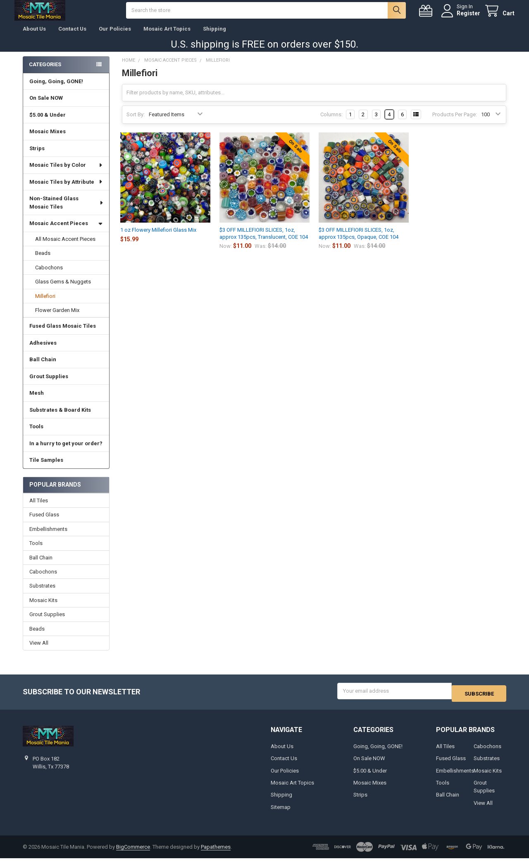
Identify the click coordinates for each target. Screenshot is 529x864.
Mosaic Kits (43, 608)
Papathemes (216, 853)
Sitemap (281, 813)
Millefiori (45, 304)
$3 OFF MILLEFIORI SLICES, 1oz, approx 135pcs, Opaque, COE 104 (358, 241)
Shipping (214, 37)
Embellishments (48, 537)
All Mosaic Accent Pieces (65, 247)
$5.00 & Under (47, 123)
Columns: (331, 123)
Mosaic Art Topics (167, 37)
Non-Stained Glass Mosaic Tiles (66, 211)
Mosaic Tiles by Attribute (66, 190)
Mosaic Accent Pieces (66, 231)
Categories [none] (45, 73)
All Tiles (38, 509)
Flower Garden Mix (57, 318)
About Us (34, 37)
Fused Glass (44, 523)
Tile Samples (46, 468)
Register (460, 17)
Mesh (36, 401)
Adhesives (43, 351)
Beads (42, 261)
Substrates (42, 594)
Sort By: (135, 123)
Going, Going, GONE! (56, 89)
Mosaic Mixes (47, 140)
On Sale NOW (46, 106)
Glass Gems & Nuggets (63, 290)
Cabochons (49, 276)
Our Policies (115, 37)
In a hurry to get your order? (65, 452)
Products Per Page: (454, 123)
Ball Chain (42, 368)
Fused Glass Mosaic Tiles (62, 334)
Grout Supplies (48, 385)
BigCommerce (133, 853)
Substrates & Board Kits (60, 418)
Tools (36, 435)
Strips (37, 157)
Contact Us (72, 37)
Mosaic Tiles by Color (66, 173)
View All (38, 651)
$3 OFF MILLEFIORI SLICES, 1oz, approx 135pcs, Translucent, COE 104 (263, 241)
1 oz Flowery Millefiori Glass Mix (158, 238)
